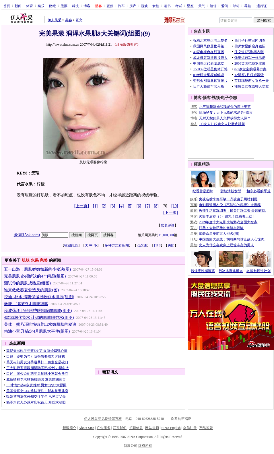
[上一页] (81, 206)
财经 (52, 5)
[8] (156, 206)
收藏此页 (71, 245)
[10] (174, 206)
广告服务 (103, 428)
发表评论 (167, 225)
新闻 (18, 5)
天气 (201, 5)
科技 (75, 5)
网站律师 (152, 428)
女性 (155, 5)
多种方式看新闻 (117, 245)
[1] (95, 206)
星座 (190, 5)
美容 (68, 20)
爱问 (224, 5)
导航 (247, 5)
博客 (86, 5)
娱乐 (41, 5)
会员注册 (190, 428)
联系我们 (120, 428)
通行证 (261, 5)
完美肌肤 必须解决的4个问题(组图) (35, 276)
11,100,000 (166, 235)
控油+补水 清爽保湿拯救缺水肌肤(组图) (39, 297)
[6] (139, 206)
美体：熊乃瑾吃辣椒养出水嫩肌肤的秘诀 (40, 324)
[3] (112, 206)
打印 (157, 245)
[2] (104, 206)
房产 (132, 5)
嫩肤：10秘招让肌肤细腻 (26, 304)
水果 (35, 260)
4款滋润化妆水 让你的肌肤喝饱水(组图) (39, 317)
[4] (121, 206)
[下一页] (170, 212)
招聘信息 (136, 428)
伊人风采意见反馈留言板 (103, 419)
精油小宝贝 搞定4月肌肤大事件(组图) (37, 331)
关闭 (171, 245)
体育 (29, 5)
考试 (178, 5)
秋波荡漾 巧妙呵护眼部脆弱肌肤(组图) (38, 311)
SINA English (170, 428)
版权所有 (145, 446)
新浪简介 (69, 428)
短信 (213, 5)
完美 (44, 260)
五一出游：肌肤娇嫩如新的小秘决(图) (37, 269)
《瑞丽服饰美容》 (126, 44)
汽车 (121, 5)
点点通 (142, 245)
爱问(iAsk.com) (27, 234)
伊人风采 (54, 20)
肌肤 (26, 260)
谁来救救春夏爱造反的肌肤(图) (31, 290)
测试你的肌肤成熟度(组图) (27, 283)
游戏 (144, 5)
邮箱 (236, 5)
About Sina (86, 428)
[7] (147, 206)
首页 (6, 5)
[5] (130, 206)
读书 (167, 5)
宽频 (109, 5)
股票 (64, 5)
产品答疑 (206, 428)
